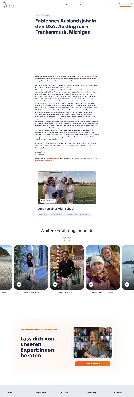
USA (36, 79)
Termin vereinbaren (92, 364)
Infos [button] (78, 5)
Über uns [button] (91, 5)
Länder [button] (66, 5)
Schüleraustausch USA (80, 158)
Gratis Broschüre (124, 5)
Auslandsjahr (56, 79)
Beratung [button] (105, 5)
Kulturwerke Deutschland (85, 76)
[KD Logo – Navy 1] (8, 5)
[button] (64, 239)
